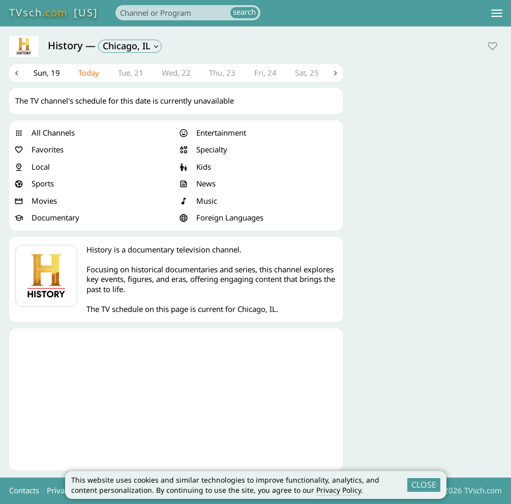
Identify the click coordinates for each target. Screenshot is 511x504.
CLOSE (423, 484)
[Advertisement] (176, 400)
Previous (16, 73)
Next (335, 73)
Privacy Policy (338, 490)
